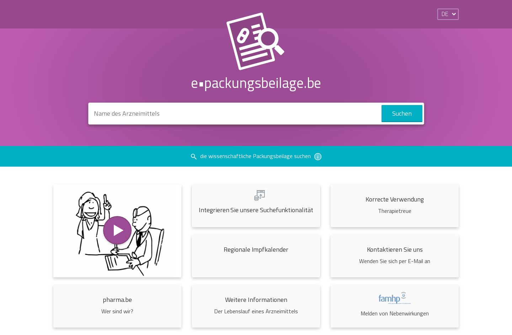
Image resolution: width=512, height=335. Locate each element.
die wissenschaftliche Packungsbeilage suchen (256, 156)
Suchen (402, 113)
